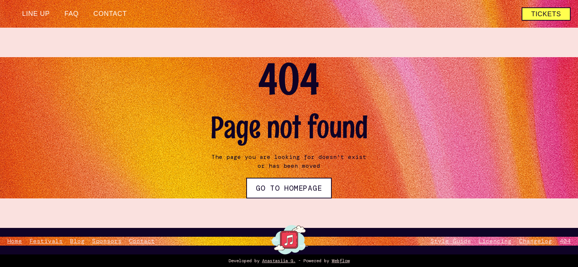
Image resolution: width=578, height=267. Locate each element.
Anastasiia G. (279, 261)
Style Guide (451, 241)
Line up (36, 13)
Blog (77, 241)
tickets (546, 14)
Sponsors (107, 241)
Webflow (341, 261)
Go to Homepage (289, 188)
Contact (110, 13)
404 (565, 241)
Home (14, 241)
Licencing (495, 241)
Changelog (535, 241)
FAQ (72, 13)
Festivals (46, 241)
